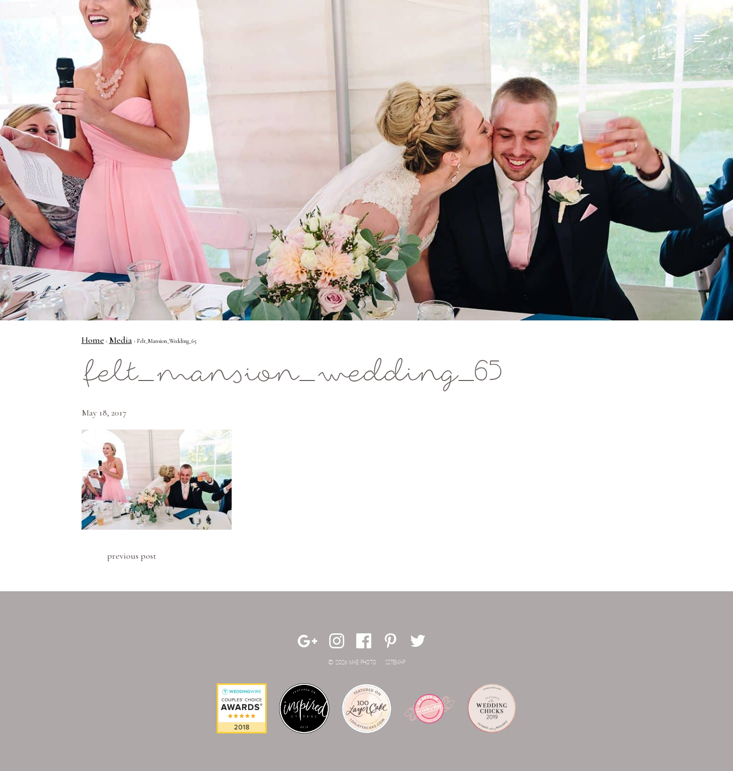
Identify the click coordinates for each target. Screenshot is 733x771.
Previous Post (131, 555)
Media (120, 339)
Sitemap (395, 662)
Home (93, 339)
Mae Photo (54, 40)
